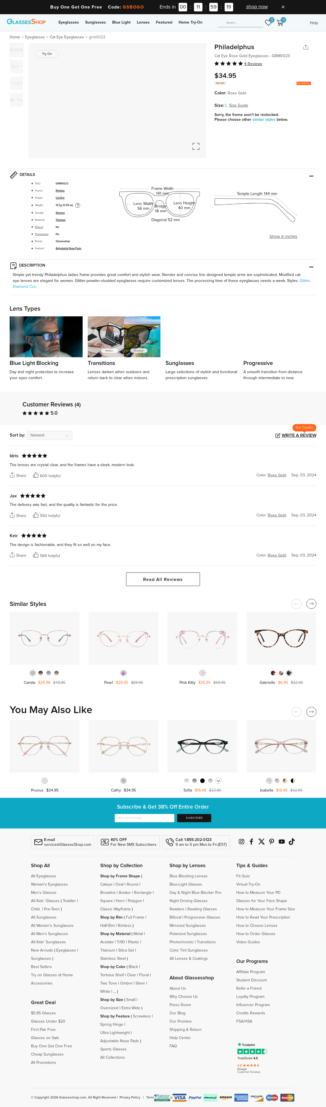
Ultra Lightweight (115, 1033)
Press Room (180, 1005)
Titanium (61, 220)
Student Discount (251, 980)
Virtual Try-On (248, 884)
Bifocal (39, 227)
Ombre (126, 983)
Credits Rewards (250, 1013)
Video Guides (248, 942)
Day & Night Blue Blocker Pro (195, 893)
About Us (178, 988)
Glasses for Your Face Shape (261, 901)
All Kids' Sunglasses (48, 942)
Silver (140, 983)
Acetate (107, 942)
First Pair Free (43, 1030)
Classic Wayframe (115, 909)
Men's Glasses (44, 893)
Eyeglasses (68, 22)
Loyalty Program (250, 997)
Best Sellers (41, 967)
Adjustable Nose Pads (68, 248)
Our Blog (177, 1013)
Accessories (42, 983)
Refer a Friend (249, 988)
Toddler (69, 901)
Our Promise (181, 1021)
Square (106, 901)
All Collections (112, 1058)
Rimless (60, 190)
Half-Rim (107, 926)
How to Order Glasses (255, 934)
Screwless (142, 1016)
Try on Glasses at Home (52, 975)
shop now (257, 6)
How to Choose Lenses (256, 926)
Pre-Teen (52, 909)
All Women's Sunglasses (52, 926)
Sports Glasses (113, 1049)
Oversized (109, 1008)
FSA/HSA (244, 1021)
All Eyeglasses (43, 876)
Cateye (106, 884)
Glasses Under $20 (48, 1021)
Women (60, 212)
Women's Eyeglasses (49, 884)
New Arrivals (42, 950)
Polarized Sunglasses (188, 934)
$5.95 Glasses (43, 1013)
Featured (164, 22)
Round (132, 884)
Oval (120, 884)
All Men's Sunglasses (49, 934)
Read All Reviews (163, 579)
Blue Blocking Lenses (189, 876)
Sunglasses (95, 22)
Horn (120, 901)
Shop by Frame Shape (120, 876)
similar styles (264, 120)
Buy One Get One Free (51, 1046)
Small (130, 1000)
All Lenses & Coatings (189, 959)
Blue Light (121, 22)
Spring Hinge (111, 1025)
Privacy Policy (130, 1097)
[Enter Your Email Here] (144, 818)
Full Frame (135, 917)
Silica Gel (126, 950)
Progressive (41, 234)
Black (133, 967)
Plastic (133, 942)
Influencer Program (253, 1005)
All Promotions (43, 1063)
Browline (108, 893)
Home (15, 37)
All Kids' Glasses (45, 901)
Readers (177, 909)
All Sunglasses (44, 917)
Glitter (305, 281)
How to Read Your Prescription (263, 917)
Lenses (143, 22)
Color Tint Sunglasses (189, 950)
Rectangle (143, 893)
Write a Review (299, 435)
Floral (144, 975)
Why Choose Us (184, 997)
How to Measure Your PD (258, 893)
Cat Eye (60, 197)
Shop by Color (113, 967)
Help (314, 23)
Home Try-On (190, 22)
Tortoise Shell (112, 975)
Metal (138, 934)
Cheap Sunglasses (47, 1054)
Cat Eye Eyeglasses (67, 37)
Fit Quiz (243, 876)
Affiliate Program (250, 972)
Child (36, 909)
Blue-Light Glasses (186, 884)
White (105, 992)
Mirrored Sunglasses (188, 926)
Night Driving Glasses (189, 901)
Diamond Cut (24, 287)
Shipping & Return (186, 1030)
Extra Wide (131, 1008)
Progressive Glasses (202, 917)
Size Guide (238, 105)
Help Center (180, 1038)
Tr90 (121, 942)
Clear (131, 975)
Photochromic (182, 942)
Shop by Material (115, 934)
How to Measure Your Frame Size (265, 909)
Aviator (125, 893)
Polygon (135, 901)
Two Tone (108, 983)
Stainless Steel (113, 959)
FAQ (173, 1046)
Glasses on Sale (45, 1038)
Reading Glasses (202, 909)
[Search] (240, 23)
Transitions (206, 942)
